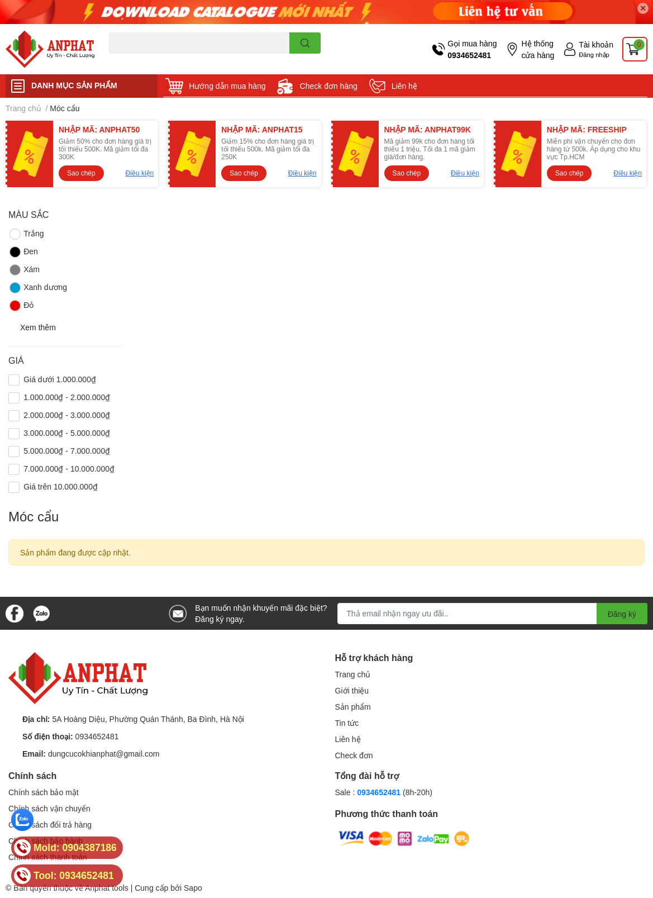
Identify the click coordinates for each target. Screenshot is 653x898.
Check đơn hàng (329, 86)
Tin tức (347, 723)
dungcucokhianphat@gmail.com (103, 753)
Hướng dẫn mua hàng (227, 86)
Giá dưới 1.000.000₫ (59, 379)
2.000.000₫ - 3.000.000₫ (66, 415)
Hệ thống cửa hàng (537, 49)
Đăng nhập (594, 54)
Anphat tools (106, 887)
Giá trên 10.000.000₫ (60, 486)
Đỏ (21, 305)
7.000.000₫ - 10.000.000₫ (69, 468)
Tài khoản (596, 44)
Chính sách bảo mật (43, 792)
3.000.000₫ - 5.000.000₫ (66, 433)
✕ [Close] (643, 8)
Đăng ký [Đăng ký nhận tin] (622, 614)
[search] (305, 43)
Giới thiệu (352, 690)
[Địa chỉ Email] (492, 613)
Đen (23, 252)
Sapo (193, 887)
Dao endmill (126, 60)
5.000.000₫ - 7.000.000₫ (66, 450)
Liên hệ (404, 86)
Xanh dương (37, 287)
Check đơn (354, 755)
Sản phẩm (353, 706)
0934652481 (469, 55)
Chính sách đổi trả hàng (50, 824)
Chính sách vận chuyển (49, 808)
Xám (24, 270)
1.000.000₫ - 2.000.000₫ (66, 397)
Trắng (26, 234)
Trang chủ (353, 674)
